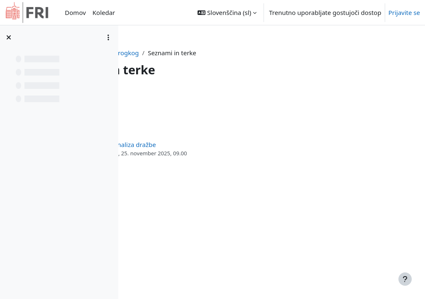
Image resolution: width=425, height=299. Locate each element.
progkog (218, 53)
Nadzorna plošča (172, 53)
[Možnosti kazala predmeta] (108, 37)
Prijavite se (404, 12)
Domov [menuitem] (75, 12)
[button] (227, 12)
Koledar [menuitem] (104, 12)
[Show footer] (405, 279)
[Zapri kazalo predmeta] (8, 37)
